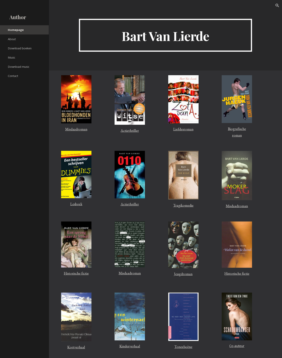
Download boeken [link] (20, 48)
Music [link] (11, 57)
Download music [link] (18, 67)
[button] (277, 5)
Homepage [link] (16, 30)
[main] (165, 35)
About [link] (12, 39)
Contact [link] (13, 76)
